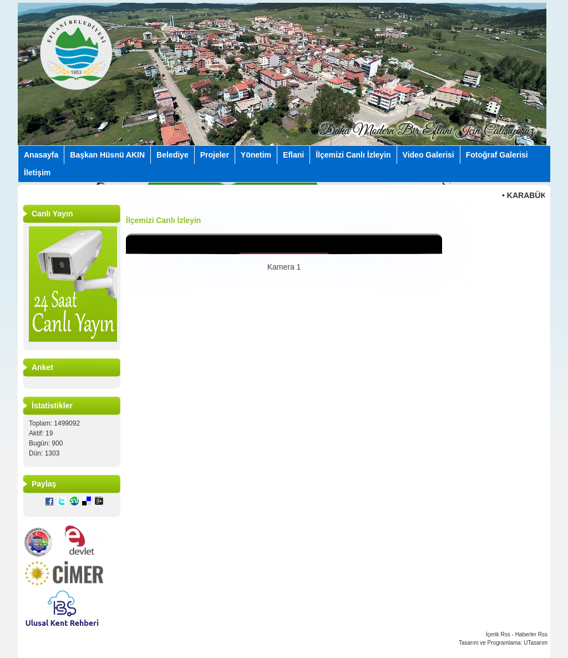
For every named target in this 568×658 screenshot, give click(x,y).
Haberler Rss (531, 634)
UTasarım (535, 643)
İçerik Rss (498, 634)
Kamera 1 (284, 266)
